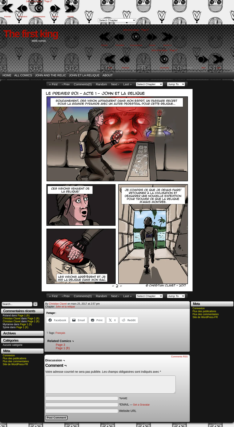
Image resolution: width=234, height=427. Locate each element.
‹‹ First (53, 84)
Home (7, 75)
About (107, 75)
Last (219, 68)
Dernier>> (167, 45)
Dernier (71, 17)
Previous (125, 68)
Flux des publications (14, 358)
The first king (30, 33)
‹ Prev (66, 84)
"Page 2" (48, 1)
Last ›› (127, 84)
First (110, 68)
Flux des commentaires (16, 361)
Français (60, 333)
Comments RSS (179, 356)
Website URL (127, 410)
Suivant (55, 17)
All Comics (23, 75)
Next (203, 68)
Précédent (23, 17)
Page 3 (60, 344)
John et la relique (34, 1)
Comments (164, 61)
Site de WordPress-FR (15, 364)
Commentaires (39, 10)
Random (101, 84)
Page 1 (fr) (24, 315)
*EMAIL (134, 404)
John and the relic (50, 75)
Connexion (9, 355)
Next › (115, 84)
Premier (7, 17)
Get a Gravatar (141, 404)
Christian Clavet (12, 318)
